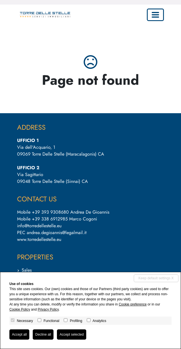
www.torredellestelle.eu (39, 239)
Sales (27, 270)
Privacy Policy (48, 309)
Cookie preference (133, 304)
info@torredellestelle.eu (39, 225)
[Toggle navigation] (155, 15)
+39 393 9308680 (50, 212)
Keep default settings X (156, 278)
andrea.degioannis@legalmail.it (57, 232)
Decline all (43, 334)
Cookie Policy (19, 309)
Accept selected (71, 334)
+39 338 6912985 (50, 219)
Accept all (19, 334)
